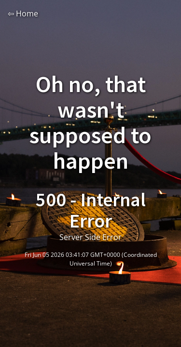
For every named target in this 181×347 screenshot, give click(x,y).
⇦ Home (23, 13)
